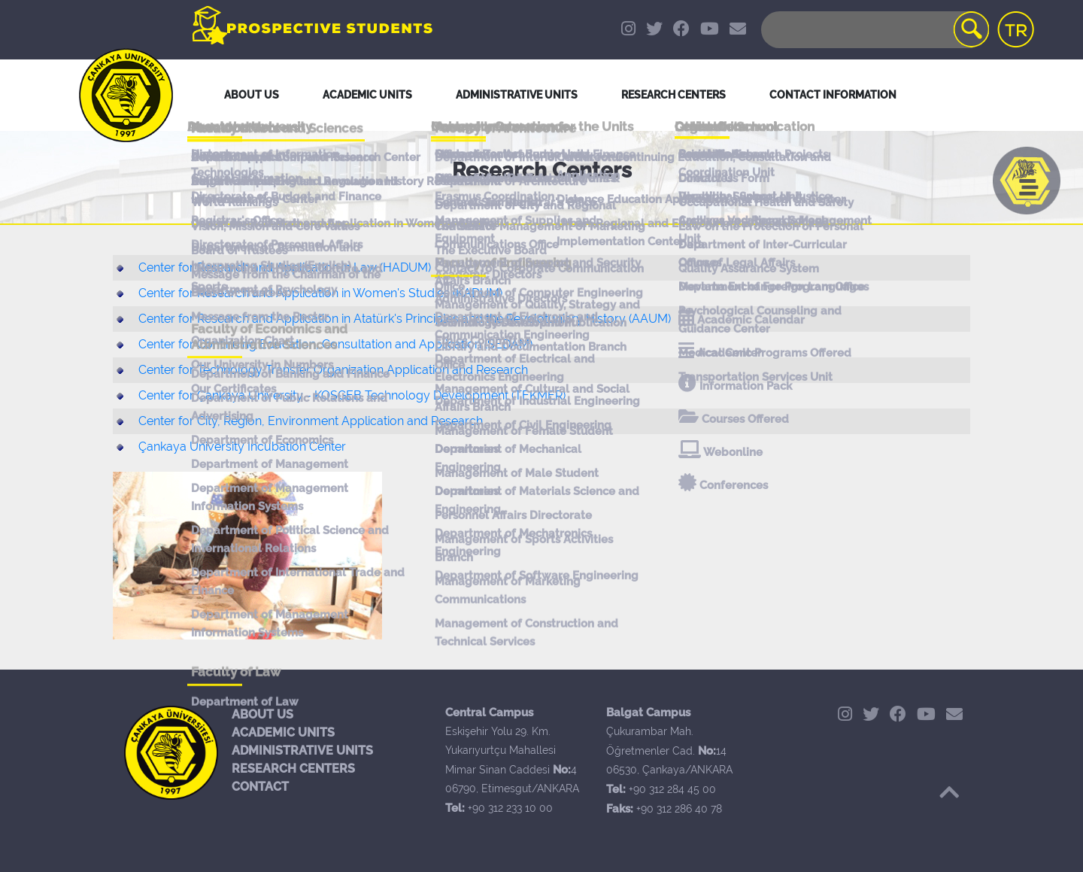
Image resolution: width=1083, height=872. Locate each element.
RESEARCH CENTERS (293, 768)
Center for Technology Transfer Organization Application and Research (333, 370)
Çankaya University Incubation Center (242, 446)
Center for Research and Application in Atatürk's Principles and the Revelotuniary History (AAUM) (404, 318)
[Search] (874, 29)
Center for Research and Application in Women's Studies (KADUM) (320, 293)
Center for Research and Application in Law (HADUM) (284, 267)
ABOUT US (262, 714)
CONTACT (260, 786)
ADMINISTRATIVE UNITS (302, 750)
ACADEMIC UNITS (283, 732)
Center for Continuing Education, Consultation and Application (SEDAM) (335, 344)
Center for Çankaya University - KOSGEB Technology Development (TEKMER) (352, 395)
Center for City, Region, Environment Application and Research (310, 421)
